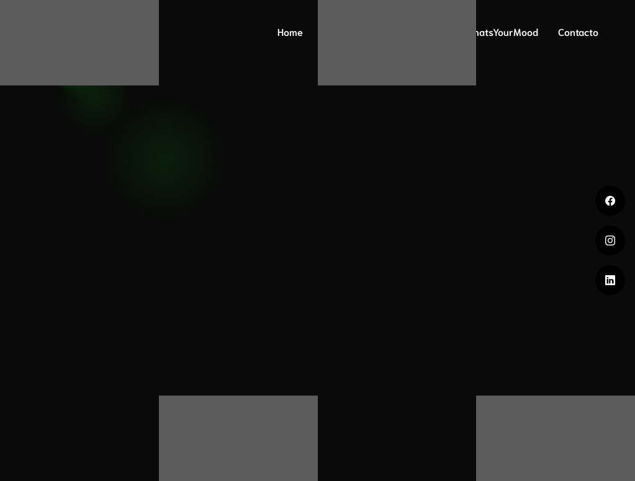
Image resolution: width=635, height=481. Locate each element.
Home (290, 31)
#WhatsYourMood (498, 31)
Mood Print (414, 31)
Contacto (578, 31)
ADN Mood (346, 31)
